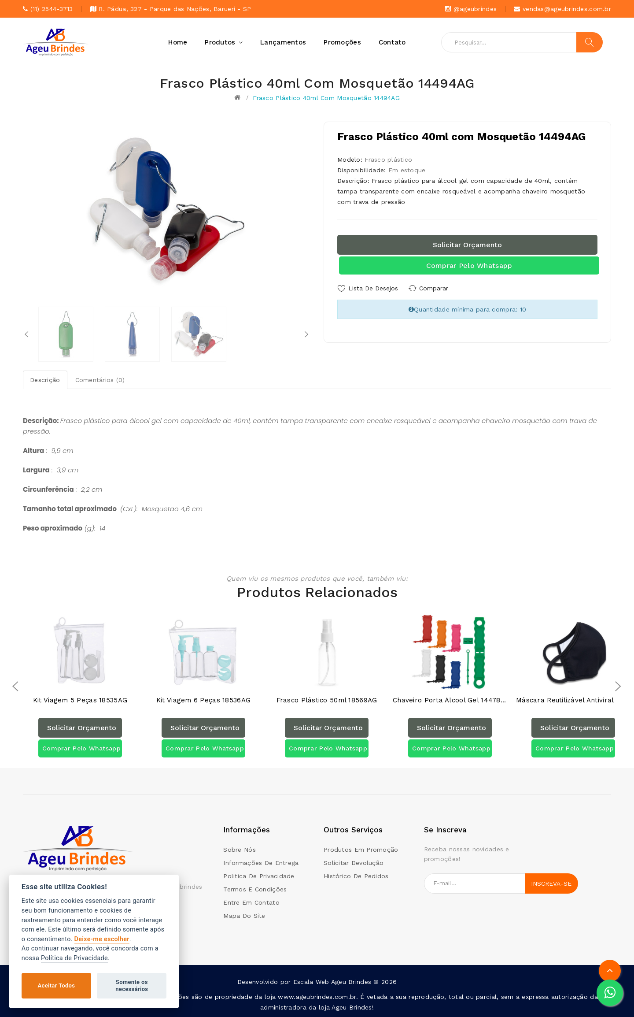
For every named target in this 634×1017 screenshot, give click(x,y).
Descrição (45, 379)
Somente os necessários (131, 985)
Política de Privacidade (74, 958)
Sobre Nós (239, 849)
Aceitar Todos (56, 985)
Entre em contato (251, 902)
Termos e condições (255, 889)
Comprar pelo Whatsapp (469, 265)
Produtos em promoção (361, 849)
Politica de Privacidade (258, 876)
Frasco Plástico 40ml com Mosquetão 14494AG (326, 97)
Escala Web (311, 981)
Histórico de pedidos (356, 876)
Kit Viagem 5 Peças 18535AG (80, 700)
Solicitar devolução (353, 862)
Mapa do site (244, 915)
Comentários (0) (100, 379)
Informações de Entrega (261, 862)
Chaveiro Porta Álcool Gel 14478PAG (450, 700)
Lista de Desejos (373, 288)
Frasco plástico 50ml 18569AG (326, 700)
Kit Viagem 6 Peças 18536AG (203, 700)
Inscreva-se (551, 883)
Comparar (435, 288)
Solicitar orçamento (467, 245)
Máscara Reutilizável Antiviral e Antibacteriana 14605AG (573, 700)
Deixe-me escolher (101, 939)
